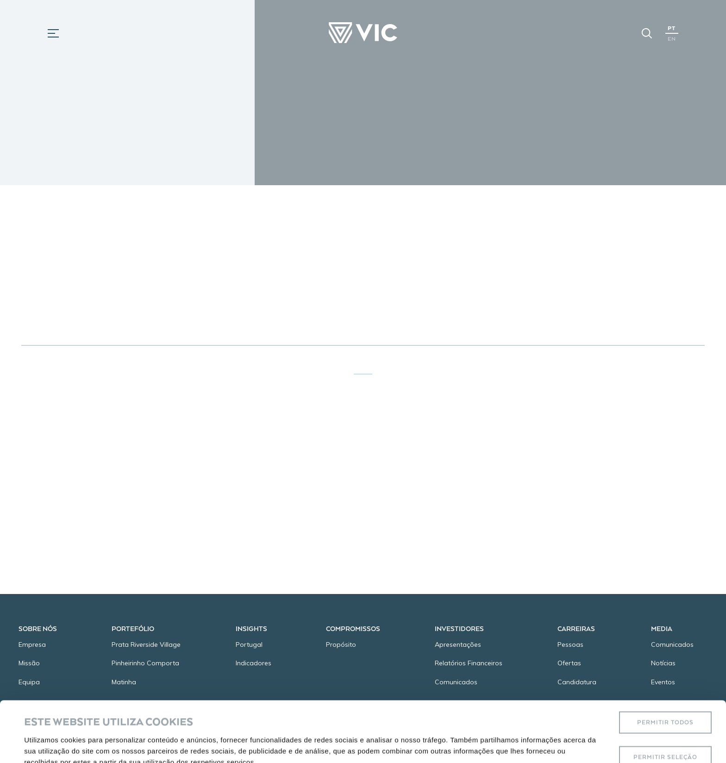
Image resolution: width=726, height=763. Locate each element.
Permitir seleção (665, 696)
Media (661, 628)
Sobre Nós (38, 628)
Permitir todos (665, 662)
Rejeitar (665, 731)
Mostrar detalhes (411, 731)
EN (672, 39)
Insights (251, 628)
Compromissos (353, 628)
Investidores (459, 628)
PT (672, 28)
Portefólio (133, 628)
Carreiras (576, 628)
